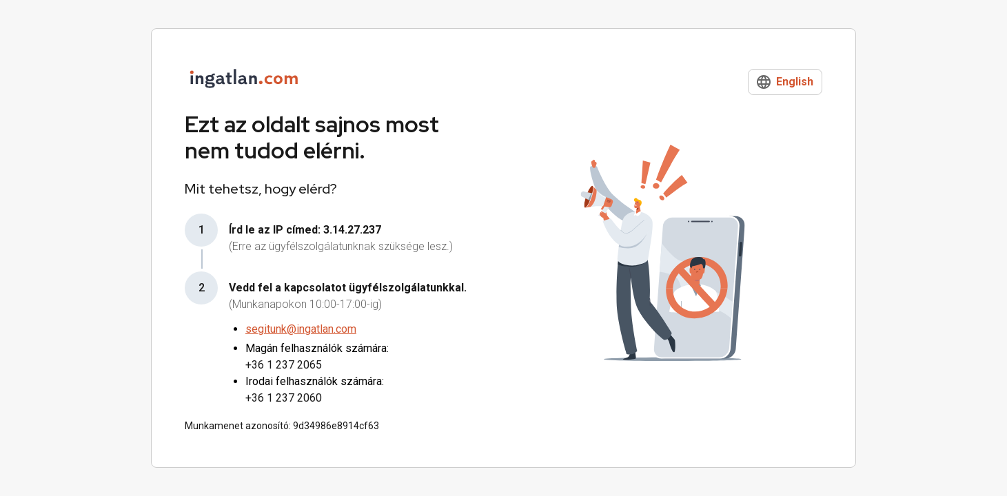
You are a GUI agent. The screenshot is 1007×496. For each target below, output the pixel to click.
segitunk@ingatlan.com (300, 328)
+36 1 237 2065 (283, 364)
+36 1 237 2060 (283, 397)
